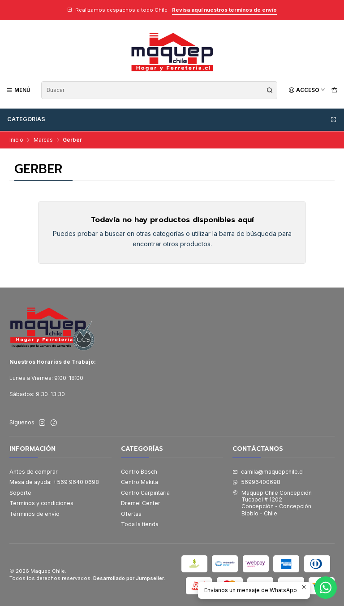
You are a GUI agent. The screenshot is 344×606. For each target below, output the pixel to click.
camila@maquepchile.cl (268, 471)
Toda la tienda (140, 524)
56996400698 (256, 482)
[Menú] (18, 90)
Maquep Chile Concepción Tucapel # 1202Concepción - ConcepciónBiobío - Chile (272, 503)
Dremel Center (140, 503)
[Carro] (334, 90)
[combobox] (159, 90)
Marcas (43, 140)
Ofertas (131, 513)
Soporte (20, 492)
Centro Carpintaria (145, 492)
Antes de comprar (33, 471)
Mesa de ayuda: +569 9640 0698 (54, 482)
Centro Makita (139, 482)
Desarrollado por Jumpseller (128, 578)
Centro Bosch (139, 471)
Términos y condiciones (41, 503)
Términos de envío (34, 513)
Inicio (16, 140)
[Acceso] (307, 90)
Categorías (172, 119)
